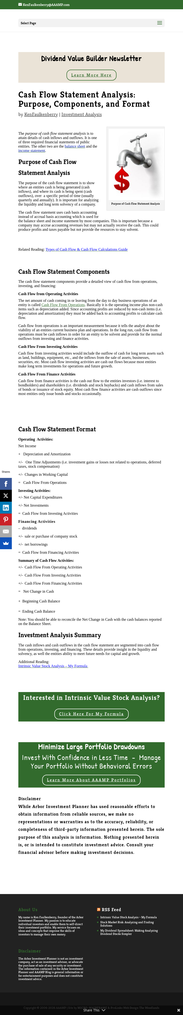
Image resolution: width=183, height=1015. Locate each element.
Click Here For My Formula (91, 714)
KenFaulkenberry (41, 114)
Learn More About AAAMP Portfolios (91, 780)
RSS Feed (111, 909)
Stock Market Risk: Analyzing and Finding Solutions (127, 924)
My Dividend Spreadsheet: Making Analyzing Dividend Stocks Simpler (129, 932)
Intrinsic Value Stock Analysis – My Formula (128, 917)
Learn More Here (91, 75)
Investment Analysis (81, 114)
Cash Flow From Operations (63, 305)
